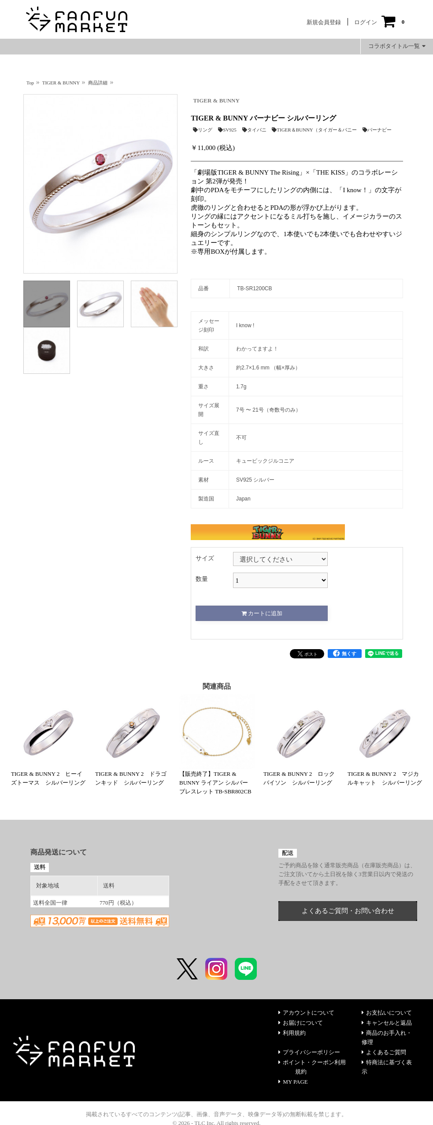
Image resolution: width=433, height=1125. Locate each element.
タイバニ (254, 129)
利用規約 (292, 1033)
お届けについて (300, 1022)
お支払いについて (387, 1012)
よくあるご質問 (384, 1052)
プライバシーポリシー (309, 1052)
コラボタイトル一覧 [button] (397, 46)
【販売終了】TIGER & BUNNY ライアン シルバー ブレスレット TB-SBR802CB (215, 783)
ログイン (365, 22)
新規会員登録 (324, 22)
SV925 (227, 129)
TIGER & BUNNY (216, 100)
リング (202, 129)
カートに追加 (261, 613)
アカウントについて (306, 1012)
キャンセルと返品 (387, 1022)
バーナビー (377, 129)
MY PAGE (292, 1081)
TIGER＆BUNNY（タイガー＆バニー (314, 129)
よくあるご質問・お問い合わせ (348, 910)
